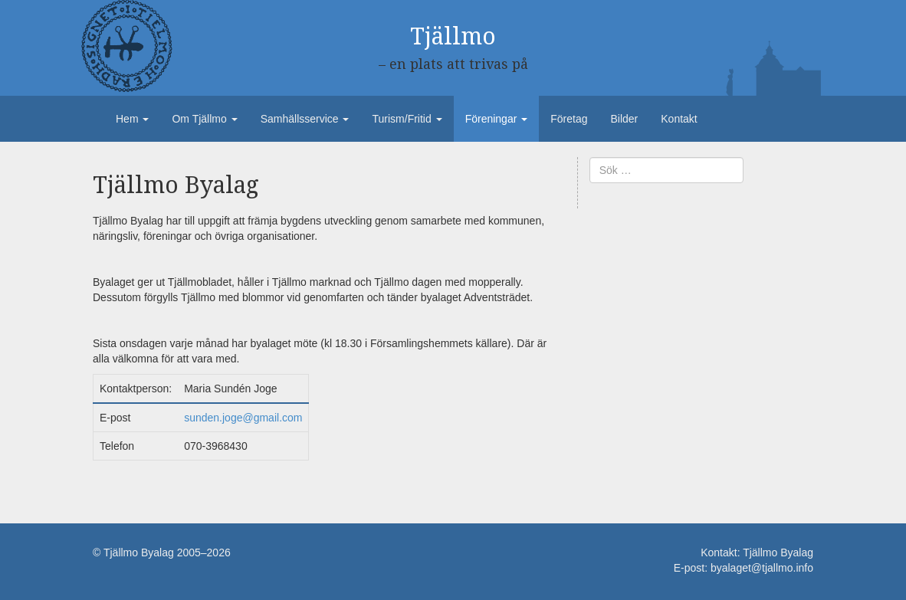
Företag (568, 119)
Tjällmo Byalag (778, 552)
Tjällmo (453, 36)
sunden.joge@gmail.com (243, 417)
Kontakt (679, 119)
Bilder (624, 119)
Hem (132, 119)
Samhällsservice (305, 119)
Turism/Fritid (407, 119)
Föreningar (496, 119)
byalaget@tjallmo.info (762, 568)
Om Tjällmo (204, 119)
